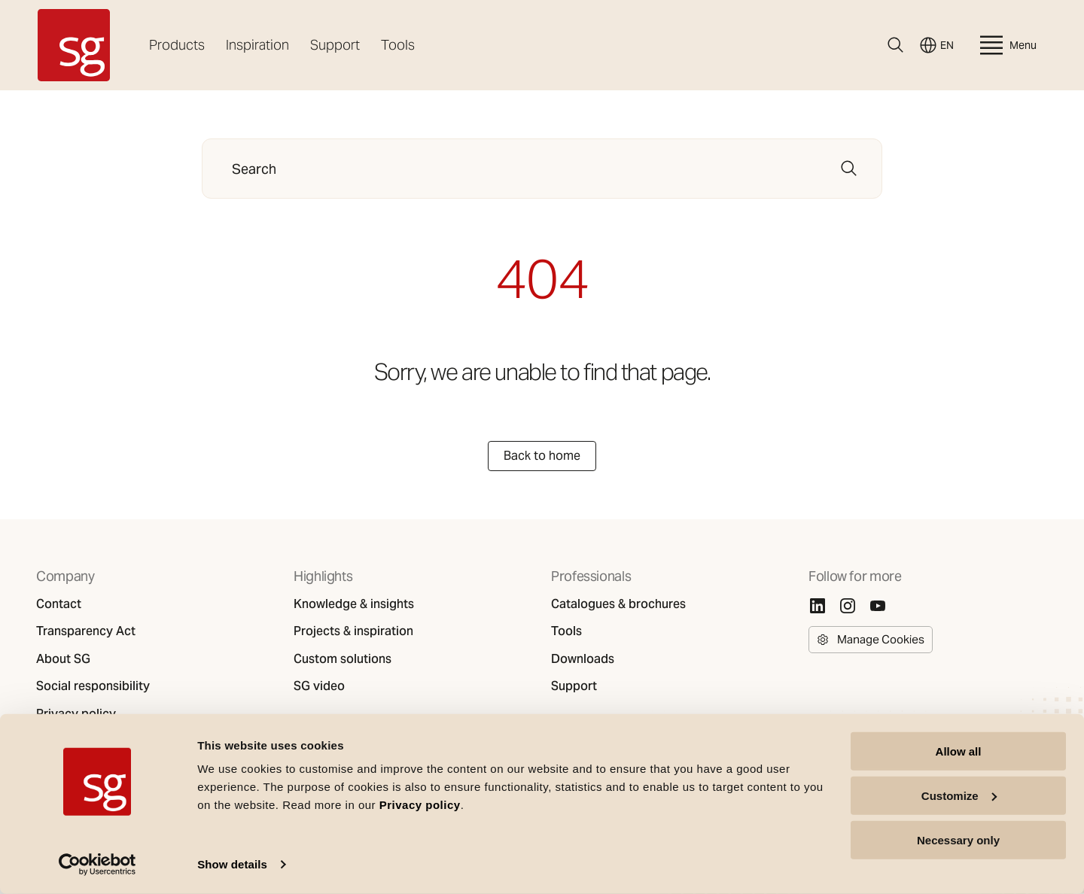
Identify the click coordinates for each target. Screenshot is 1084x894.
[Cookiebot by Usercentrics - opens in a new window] (97, 864)
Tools (398, 44)
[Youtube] (878, 606)
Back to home (542, 456)
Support (335, 44)
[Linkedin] (817, 606)
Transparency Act (86, 631)
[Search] (896, 45)
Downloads (582, 659)
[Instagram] (848, 606)
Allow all (959, 751)
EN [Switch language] (936, 45)
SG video (319, 686)
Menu (1006, 45)
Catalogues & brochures (618, 604)
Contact (58, 604)
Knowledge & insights (354, 604)
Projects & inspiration (353, 631)
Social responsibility (93, 686)
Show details (232, 864)
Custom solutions (342, 659)
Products (177, 44)
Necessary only (958, 839)
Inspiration (257, 44)
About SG (63, 659)
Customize (959, 795)
